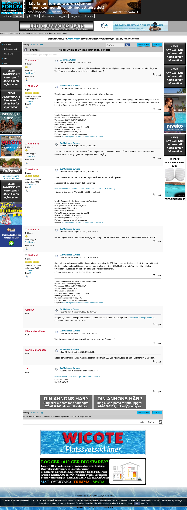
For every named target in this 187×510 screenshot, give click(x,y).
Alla (34, 45)
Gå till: (141, 422)
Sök (5, 58)
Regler (7, 63)
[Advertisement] (11, 296)
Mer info (144, 503)
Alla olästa (8, 54)
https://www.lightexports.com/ (140, 318)
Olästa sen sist (10, 49)
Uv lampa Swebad (68, 60)
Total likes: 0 (30, 73)
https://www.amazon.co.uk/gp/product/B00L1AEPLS (77, 377)
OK (136, 503)
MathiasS (33, 86)
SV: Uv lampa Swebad (70, 86)
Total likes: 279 (30, 101)
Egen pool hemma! (11, 176)
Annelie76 (33, 60)
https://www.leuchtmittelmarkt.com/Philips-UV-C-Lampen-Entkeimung (85, 188)
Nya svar (8, 44)
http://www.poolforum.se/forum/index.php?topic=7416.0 (82, 136)
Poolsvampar (73, 39)
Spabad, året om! (11, 178)
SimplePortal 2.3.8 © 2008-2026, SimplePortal (94, 496)
